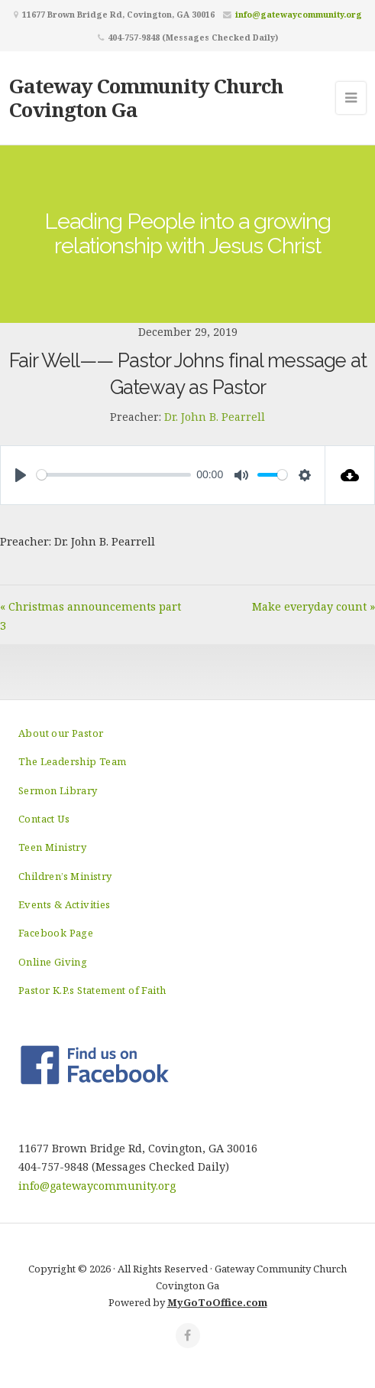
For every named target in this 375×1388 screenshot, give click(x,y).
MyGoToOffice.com (217, 1302)
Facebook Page (55, 933)
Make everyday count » (313, 606)
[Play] (20, 475)
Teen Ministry (52, 847)
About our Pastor (60, 733)
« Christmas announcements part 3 (90, 615)
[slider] (114, 475)
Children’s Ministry (65, 876)
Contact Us (44, 819)
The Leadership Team (72, 761)
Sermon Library (58, 790)
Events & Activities (64, 904)
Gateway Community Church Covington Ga (146, 97)
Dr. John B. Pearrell (214, 416)
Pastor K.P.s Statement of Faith (92, 990)
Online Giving (52, 962)
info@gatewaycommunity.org (298, 14)
